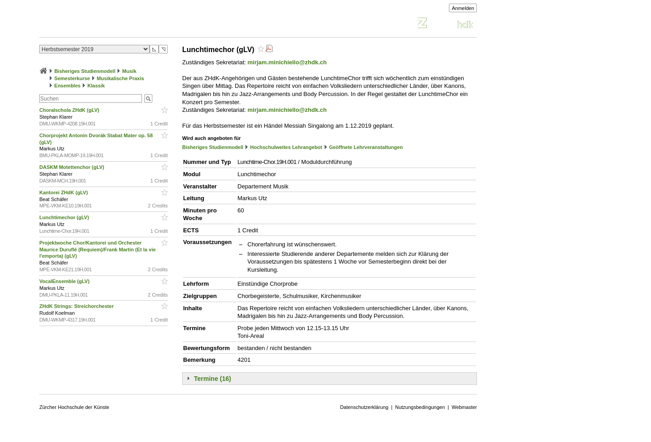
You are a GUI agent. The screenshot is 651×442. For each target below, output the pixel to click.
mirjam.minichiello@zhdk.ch (287, 62)
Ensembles (67, 85)
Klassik (96, 85)
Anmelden (463, 8)
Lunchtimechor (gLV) (64, 217)
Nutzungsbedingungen (420, 407)
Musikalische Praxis (120, 78)
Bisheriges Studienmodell (84, 71)
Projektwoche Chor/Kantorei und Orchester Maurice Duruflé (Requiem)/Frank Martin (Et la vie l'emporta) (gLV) (97, 249)
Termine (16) (212, 378)
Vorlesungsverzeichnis (106, 24)
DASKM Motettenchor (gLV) (72, 167)
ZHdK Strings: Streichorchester (77, 306)
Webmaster (464, 407)
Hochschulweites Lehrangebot (286, 147)
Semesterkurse (72, 78)
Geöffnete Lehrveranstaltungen (366, 147)
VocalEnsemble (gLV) (65, 281)
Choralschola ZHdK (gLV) (69, 110)
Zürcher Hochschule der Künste (74, 407)
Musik (129, 71)
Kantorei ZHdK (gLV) (64, 192)
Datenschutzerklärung (364, 407)
